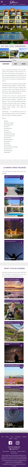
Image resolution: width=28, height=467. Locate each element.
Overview (5, 64)
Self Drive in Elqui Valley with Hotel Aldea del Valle (12, 198)
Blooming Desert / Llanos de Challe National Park (12, 387)
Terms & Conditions (21, 451)
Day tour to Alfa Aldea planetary (11, 300)
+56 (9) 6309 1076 (22, 4)
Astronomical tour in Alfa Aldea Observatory (11, 409)
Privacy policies (14, 453)
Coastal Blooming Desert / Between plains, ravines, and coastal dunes (12, 365)
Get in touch (13, 451)
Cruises (11, 436)
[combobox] (9, 4)
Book (25, 42)
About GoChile (6, 451)
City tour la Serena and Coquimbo (12, 279)
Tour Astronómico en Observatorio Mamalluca (12, 344)
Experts (10, 438)
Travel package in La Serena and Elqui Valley (12, 177)
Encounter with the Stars (10, 241)
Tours (2, 436)
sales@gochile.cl (14, 449)
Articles (15, 438)
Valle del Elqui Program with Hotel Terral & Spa (12, 220)
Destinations (18, 436)
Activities (24, 436)
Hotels (7, 436)
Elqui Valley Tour (8, 322)
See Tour (20, 194)
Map (15, 64)
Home (5, 4)
